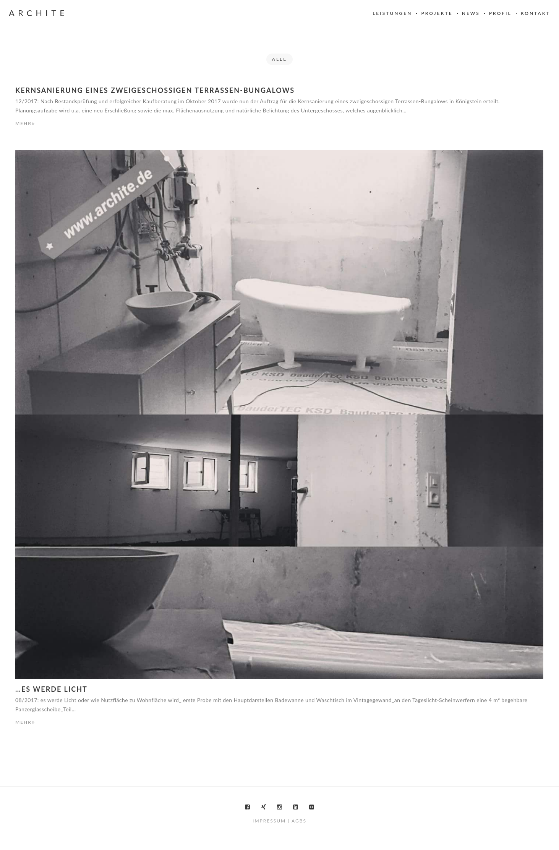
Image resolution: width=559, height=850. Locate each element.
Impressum (269, 821)
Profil (500, 13)
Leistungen (392, 13)
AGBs (299, 821)
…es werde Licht (51, 689)
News (471, 13)
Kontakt (535, 13)
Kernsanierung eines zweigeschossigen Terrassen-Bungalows (155, 90)
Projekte (436, 13)
